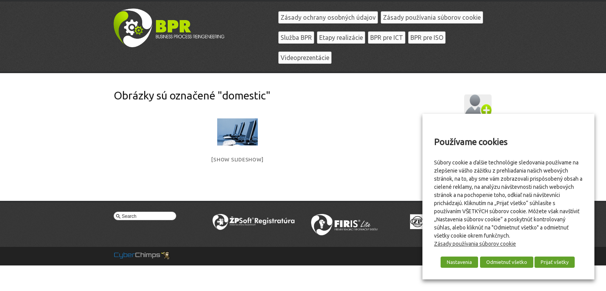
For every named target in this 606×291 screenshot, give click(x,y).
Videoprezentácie (305, 57)
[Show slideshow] (237, 159)
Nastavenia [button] (459, 262)
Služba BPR (296, 37)
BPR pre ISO (426, 37)
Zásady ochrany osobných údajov (328, 17)
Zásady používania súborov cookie (432, 17)
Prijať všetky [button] (555, 262)
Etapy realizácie (341, 37)
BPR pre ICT (386, 37)
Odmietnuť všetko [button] (506, 262)
